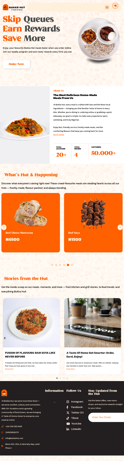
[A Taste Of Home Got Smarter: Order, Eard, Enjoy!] (92, 322)
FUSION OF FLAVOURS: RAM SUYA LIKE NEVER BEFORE (30, 355)
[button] (107, 7)
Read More (9, 369)
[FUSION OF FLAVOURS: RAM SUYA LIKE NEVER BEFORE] (31, 322)
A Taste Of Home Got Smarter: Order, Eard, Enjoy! (90, 355)
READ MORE (58, 134)
